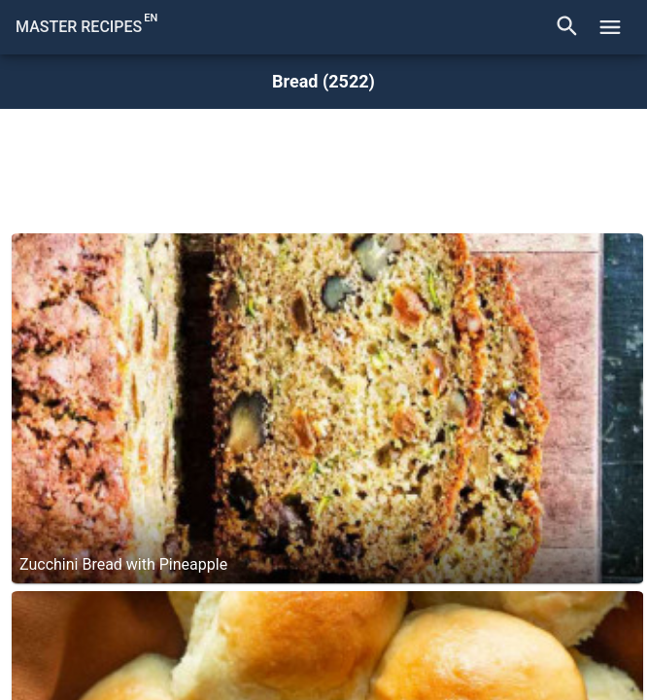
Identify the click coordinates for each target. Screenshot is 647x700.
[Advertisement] (323, 165)
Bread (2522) (323, 81)
